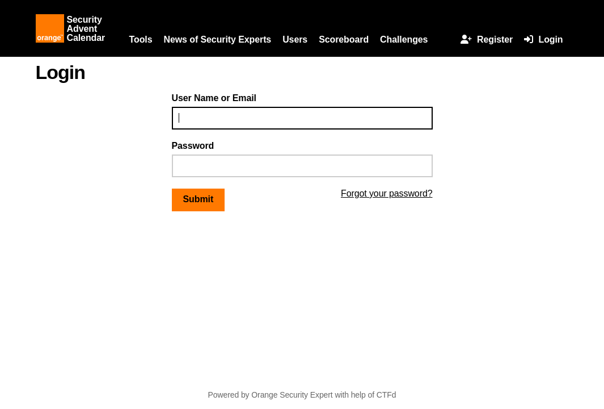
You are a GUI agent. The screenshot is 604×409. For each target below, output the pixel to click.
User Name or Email (214, 98)
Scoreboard (344, 39)
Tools (141, 39)
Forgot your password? (387, 193)
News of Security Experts (217, 39)
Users (294, 39)
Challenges (404, 39)
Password (193, 146)
